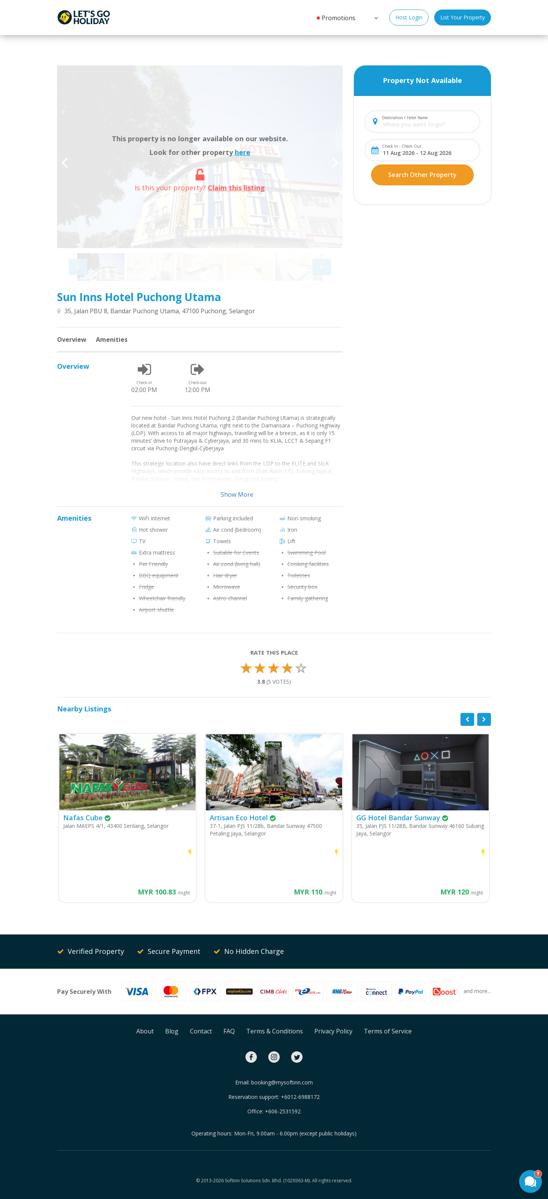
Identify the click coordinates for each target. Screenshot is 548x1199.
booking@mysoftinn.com (282, 1082)
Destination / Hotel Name (405, 117)
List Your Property (462, 17)
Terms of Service (388, 1031)
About (145, 1031)
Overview (71, 339)
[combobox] (428, 124)
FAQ (229, 1031)
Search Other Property (422, 175)
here (242, 152)
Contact (201, 1031)
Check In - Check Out (401, 146)
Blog (171, 1031)
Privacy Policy (333, 1031)
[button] (375, 17)
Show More (237, 494)
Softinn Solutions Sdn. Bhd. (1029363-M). (268, 1180)
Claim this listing (236, 187)
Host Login (408, 17)
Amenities (111, 339)
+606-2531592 (283, 1111)
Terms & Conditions (274, 1031)
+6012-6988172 (300, 1096)
